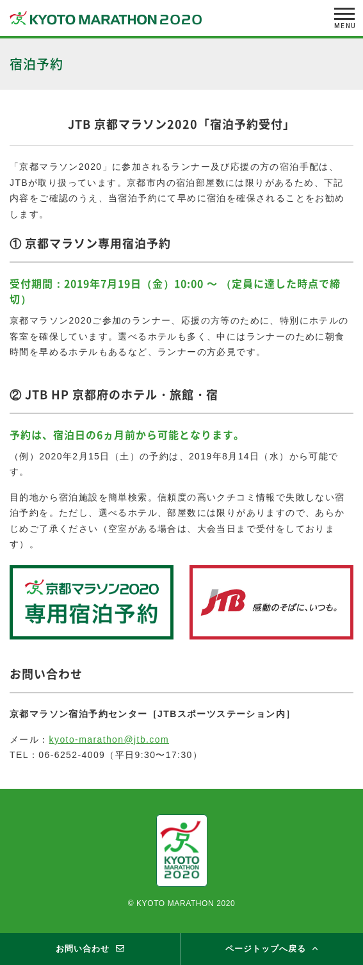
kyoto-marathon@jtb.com (109, 739)
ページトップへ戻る (265, 948)
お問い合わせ (82, 948)
